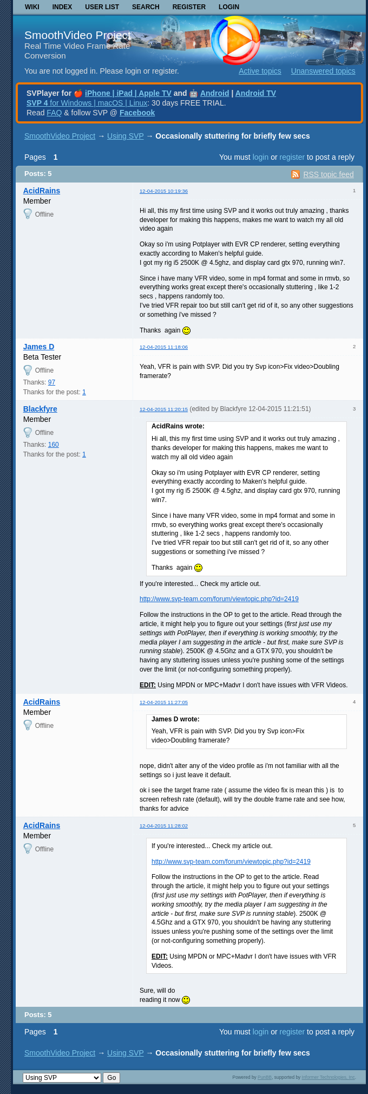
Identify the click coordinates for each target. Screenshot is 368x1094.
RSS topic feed (328, 174)
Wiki (32, 7)
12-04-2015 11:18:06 (164, 347)
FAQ (54, 112)
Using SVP (125, 136)
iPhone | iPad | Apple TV (128, 93)
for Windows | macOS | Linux (87, 103)
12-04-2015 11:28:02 (164, 826)
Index (62, 7)
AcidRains (41, 190)
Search (146, 7)
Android (214, 93)
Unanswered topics (323, 71)
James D (39, 346)
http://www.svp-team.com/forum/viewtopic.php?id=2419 (219, 599)
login (261, 157)
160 (53, 444)
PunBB (265, 1077)
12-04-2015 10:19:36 (164, 191)
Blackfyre (40, 409)
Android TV (255, 93)
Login (229, 7)
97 (51, 382)
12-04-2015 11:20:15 (164, 409)
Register (189, 7)
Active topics (260, 71)
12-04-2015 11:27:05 (164, 702)
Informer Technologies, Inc (328, 1077)
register (292, 157)
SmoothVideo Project (77, 35)
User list (102, 7)
